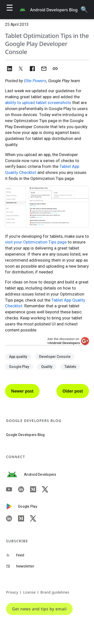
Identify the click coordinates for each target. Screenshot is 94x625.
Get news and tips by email (39, 609)
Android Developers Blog (54, 10)
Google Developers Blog (25, 435)
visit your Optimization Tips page (36, 242)
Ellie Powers (35, 80)
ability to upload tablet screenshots (38, 102)
